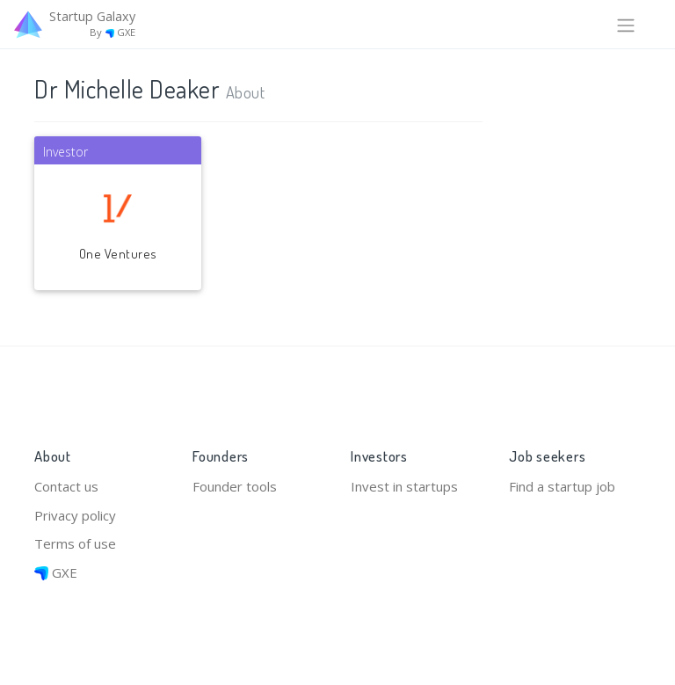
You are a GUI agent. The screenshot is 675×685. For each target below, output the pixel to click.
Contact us (66, 486)
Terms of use (75, 543)
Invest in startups (404, 486)
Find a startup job (562, 486)
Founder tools (234, 486)
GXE (55, 572)
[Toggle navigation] (626, 24)
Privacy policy (75, 515)
